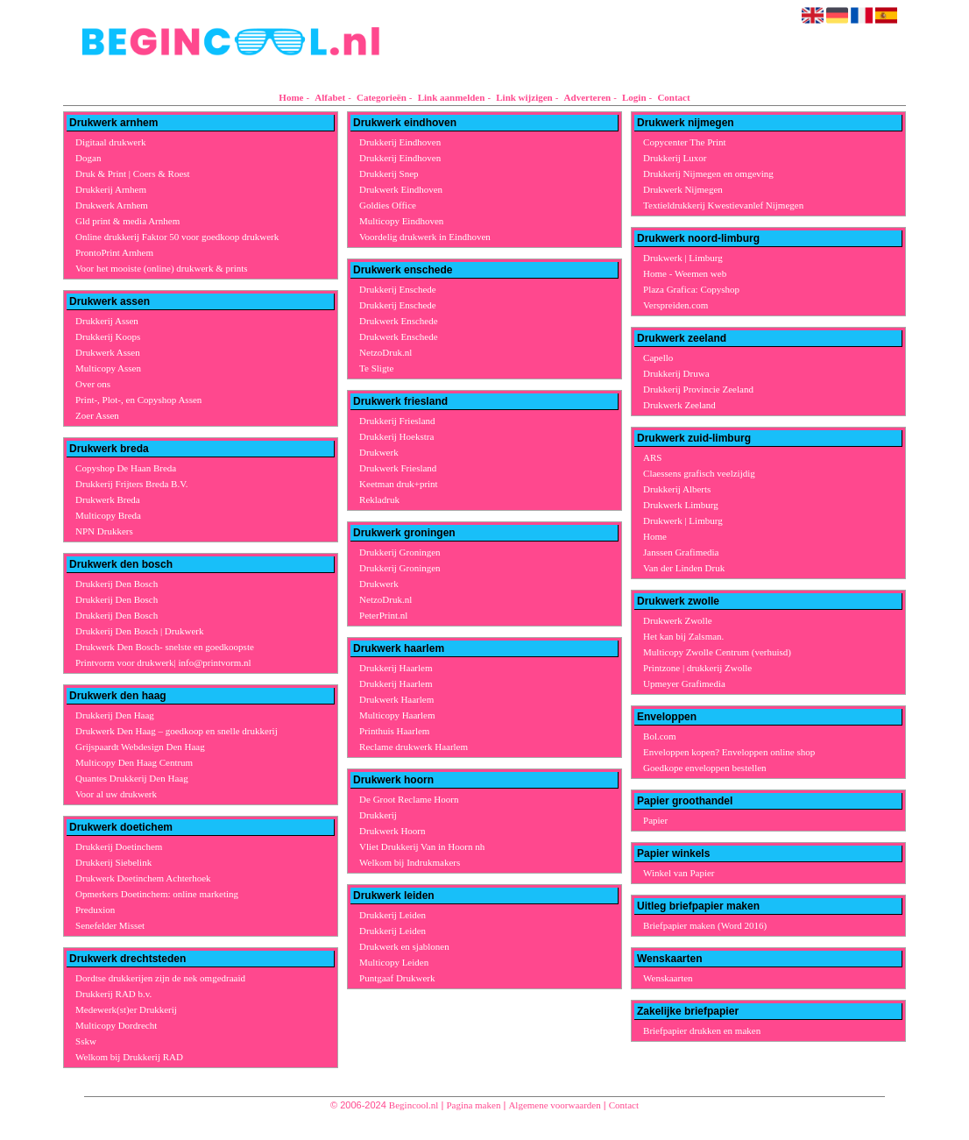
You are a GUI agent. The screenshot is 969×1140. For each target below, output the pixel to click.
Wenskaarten (668, 978)
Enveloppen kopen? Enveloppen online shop (729, 752)
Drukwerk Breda (107, 499)
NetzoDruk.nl (385, 352)
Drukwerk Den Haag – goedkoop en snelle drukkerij (176, 731)
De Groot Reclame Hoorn (408, 799)
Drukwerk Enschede (398, 320)
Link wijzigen (524, 97)
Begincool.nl (414, 1105)
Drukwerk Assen (107, 352)
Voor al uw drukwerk (116, 794)
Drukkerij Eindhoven (400, 142)
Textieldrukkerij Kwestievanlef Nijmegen (723, 205)
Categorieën (382, 97)
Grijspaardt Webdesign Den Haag (140, 746)
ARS (652, 457)
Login (634, 97)
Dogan (88, 157)
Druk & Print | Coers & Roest (132, 173)
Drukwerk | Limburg (683, 257)
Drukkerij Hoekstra (396, 436)
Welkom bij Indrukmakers (409, 862)
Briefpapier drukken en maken (701, 1030)
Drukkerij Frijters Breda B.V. (131, 483)
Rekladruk (379, 499)
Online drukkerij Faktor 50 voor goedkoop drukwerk (177, 236)
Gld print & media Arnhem (127, 221)
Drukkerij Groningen (400, 552)
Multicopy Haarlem (397, 715)
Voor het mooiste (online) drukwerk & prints (161, 268)
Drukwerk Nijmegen (683, 189)
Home (291, 97)
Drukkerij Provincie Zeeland (698, 389)
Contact (673, 97)
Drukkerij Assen (106, 320)
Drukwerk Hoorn (392, 830)
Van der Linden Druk (684, 568)
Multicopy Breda (108, 515)
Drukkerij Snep (389, 173)
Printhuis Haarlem (394, 731)
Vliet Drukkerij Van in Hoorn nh (422, 846)
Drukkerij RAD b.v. (113, 993)
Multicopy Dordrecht (116, 1025)
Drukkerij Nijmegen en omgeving (708, 173)
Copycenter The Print (684, 142)
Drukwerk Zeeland (679, 405)
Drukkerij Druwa (676, 373)
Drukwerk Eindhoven (400, 189)
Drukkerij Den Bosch (116, 583)
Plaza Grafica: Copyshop (691, 289)
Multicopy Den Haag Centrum (134, 762)
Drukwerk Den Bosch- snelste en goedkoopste (164, 646)
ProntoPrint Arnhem (114, 252)
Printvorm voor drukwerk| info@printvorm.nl (163, 662)
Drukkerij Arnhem (110, 189)
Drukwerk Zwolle (677, 620)
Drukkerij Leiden (392, 915)
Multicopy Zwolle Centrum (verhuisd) (717, 652)
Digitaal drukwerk (110, 142)
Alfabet (330, 97)
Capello (658, 357)
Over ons (92, 384)
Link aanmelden (451, 97)
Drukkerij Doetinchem (118, 846)
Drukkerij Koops (107, 336)
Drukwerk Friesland (397, 468)
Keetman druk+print (398, 483)
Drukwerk (379, 452)
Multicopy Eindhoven (401, 221)
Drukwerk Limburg (680, 504)
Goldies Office (387, 205)
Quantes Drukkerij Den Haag (131, 778)
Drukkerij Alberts (677, 489)
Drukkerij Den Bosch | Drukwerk (139, 631)
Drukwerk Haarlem (396, 699)
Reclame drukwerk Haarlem (413, 746)
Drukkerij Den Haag (114, 715)
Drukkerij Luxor (674, 157)
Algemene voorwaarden (554, 1105)
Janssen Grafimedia (680, 552)
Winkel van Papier (678, 872)
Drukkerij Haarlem (395, 667)
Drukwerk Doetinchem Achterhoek (143, 878)
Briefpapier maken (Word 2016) (705, 925)
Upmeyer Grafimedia (684, 683)
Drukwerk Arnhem (111, 205)
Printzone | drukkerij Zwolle (697, 667)
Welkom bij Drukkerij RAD (129, 1056)
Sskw (85, 1041)
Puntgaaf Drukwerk (397, 978)
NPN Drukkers (104, 531)
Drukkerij (378, 815)
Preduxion (95, 909)
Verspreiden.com (675, 305)
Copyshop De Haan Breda (125, 468)
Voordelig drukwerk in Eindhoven (425, 236)
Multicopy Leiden (393, 962)
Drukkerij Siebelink (113, 862)
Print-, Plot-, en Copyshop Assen (138, 399)
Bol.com (659, 736)
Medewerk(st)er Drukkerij (126, 1009)
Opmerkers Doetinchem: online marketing (156, 894)
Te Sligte (376, 368)
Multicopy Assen (108, 368)
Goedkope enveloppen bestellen (705, 767)
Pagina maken (473, 1105)
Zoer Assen (97, 415)
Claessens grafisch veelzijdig (699, 473)
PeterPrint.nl (383, 615)
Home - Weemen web (684, 273)
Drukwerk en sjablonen (404, 946)
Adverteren (588, 97)
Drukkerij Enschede (397, 289)
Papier (655, 820)
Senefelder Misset (110, 925)
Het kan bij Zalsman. (683, 636)
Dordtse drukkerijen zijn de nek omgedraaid (160, 978)
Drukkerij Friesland (397, 420)
